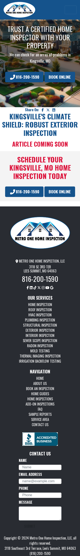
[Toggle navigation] (71, 10)
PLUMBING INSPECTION (40, 320)
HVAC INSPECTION (40, 314)
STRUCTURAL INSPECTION (40, 325)
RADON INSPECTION (40, 345)
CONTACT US (40, 424)
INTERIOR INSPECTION (40, 335)
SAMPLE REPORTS (40, 414)
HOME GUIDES (40, 393)
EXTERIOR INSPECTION (40, 330)
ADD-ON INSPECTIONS (40, 404)
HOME (40, 378)
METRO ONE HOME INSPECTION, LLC (40, 261)
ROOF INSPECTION (40, 309)
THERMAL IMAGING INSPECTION (40, 356)
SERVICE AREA (40, 419)
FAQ (40, 409)
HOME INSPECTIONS (40, 398)
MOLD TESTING (40, 350)
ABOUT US (40, 383)
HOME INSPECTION (40, 304)
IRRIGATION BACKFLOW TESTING (40, 361)
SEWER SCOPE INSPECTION (40, 340)
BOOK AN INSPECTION (40, 388)
